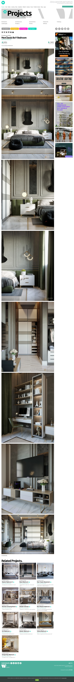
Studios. (9, 6)
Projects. (3, 6)
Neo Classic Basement (44, 582)
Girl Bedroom (6, 631)
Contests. (28, 6)
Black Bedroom (24, 582)
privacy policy (64, 678)
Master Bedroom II (8, 582)
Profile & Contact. (37, 6)
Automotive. (32, 21)
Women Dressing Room (9, 606)
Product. (17, 23)
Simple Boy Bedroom (9, 654)
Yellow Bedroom (42, 631)
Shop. (42, 6)
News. (16, 6)
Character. (45, 21)
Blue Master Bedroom (44, 606)
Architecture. (18, 21)
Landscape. (4, 23)
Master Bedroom (25, 631)
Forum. (32, 6)
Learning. (13, 6)
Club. (6, 6)
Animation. (4, 21)
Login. (45, 6)
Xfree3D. (24, 6)
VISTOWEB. (71, 669)
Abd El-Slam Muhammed (6, 39)
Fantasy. (59, 21)
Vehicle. (45, 23)
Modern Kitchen (24, 606)
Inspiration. (20, 6)
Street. (31, 23)
